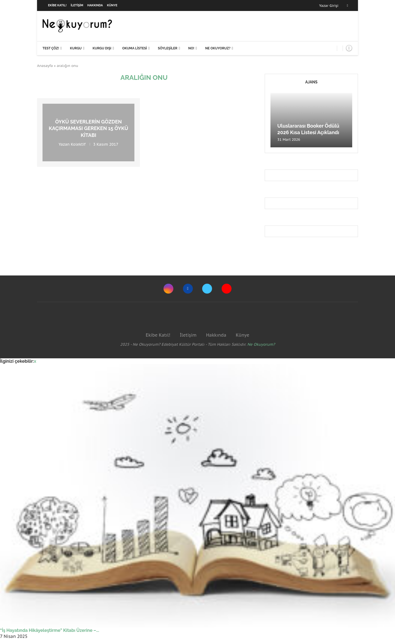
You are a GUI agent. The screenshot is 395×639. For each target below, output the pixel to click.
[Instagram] (168, 289)
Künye (112, 5)
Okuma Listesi (134, 48)
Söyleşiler (167, 48)
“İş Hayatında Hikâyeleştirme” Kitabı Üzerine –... (49, 630)
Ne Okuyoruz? (217, 48)
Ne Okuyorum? (261, 344)
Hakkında (95, 5)
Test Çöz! (51, 48)
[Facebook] (347, 5)
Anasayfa (45, 65)
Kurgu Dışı (101, 48)
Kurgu (76, 48)
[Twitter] (207, 289)
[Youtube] (227, 289)
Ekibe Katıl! (57, 5)
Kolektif (78, 144)
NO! (191, 48)
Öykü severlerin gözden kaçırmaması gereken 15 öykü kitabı (88, 128)
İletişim (77, 5)
